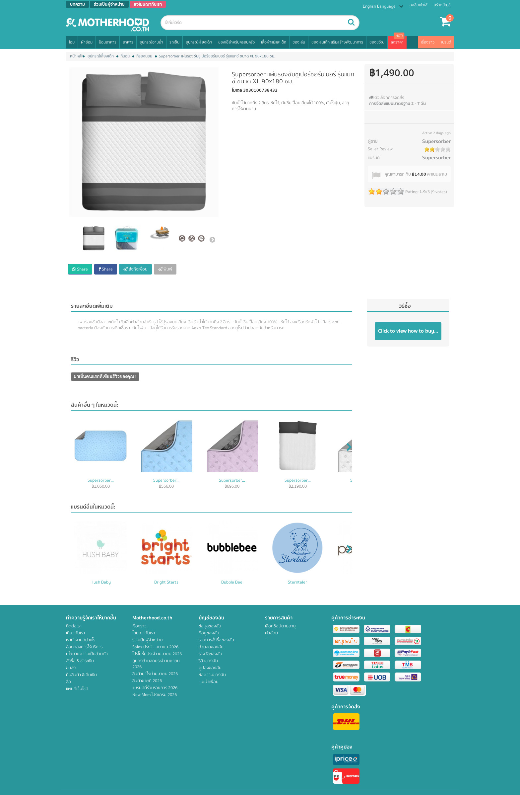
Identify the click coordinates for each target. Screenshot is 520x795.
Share (80, 269)
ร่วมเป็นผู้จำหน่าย (147, 640)
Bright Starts (166, 582)
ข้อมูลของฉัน (210, 626)
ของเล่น (298, 42)
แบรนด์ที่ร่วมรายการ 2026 (154, 687)
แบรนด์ (445, 42)
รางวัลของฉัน (210, 654)
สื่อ (68, 681)
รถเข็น (174, 42)
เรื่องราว (427, 42)
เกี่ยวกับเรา (75, 633)
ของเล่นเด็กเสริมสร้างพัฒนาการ (337, 42)
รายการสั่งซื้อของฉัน (216, 640)
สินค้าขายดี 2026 (147, 680)
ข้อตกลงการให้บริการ (84, 647)
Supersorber (436, 141)
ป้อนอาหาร (107, 42)
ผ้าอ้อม (87, 42)
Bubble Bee (231, 582)
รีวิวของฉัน (208, 661)
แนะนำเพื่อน (209, 681)
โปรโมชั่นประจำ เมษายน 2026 (157, 654)
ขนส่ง (71, 668)
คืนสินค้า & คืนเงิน (81, 675)
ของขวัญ (376, 42)
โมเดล (237, 90)
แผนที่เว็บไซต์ (77, 688)
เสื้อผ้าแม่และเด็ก (273, 42)
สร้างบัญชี (442, 5)
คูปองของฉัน (210, 668)
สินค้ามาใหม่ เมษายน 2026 (155, 674)
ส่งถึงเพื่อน (135, 269)
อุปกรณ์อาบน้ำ (151, 42)
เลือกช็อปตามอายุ (280, 626)
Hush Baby (101, 582)
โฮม (72, 42)
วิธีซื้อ (405, 306)
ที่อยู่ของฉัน (209, 633)
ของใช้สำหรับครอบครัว (236, 42)
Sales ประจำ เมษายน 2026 (155, 647)
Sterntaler (297, 582)
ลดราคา (397, 42)
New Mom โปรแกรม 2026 (154, 694)
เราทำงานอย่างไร (80, 640)
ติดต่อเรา (74, 626)
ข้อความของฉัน (212, 675)
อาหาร (128, 42)
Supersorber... (101, 480)
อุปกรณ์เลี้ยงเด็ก (199, 42)
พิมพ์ (165, 269)
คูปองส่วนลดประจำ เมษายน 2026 (156, 664)
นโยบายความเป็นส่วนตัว (87, 654)
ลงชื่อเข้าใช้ (418, 5)
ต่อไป (212, 239)
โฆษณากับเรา (143, 633)
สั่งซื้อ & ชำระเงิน (80, 661)
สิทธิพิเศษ (273, 702)
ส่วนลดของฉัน (211, 647)
